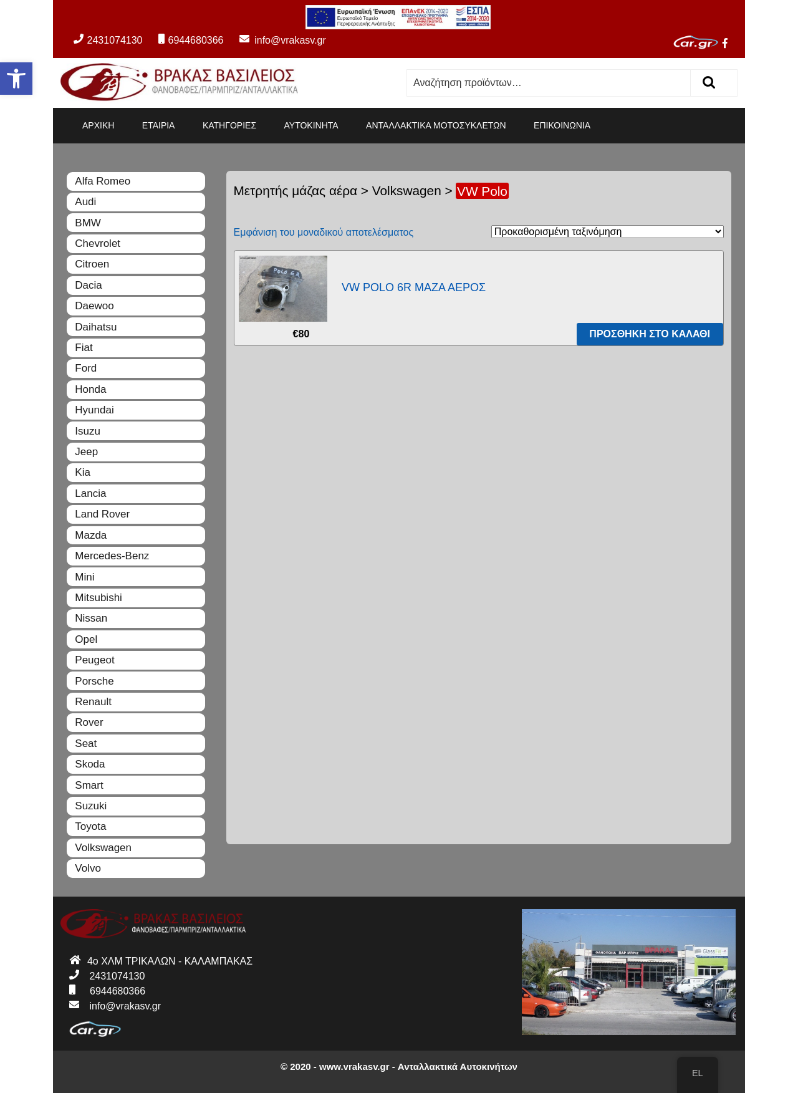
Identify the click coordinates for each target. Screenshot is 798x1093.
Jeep (86, 452)
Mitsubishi (98, 598)
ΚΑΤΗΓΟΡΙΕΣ (229, 125)
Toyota (90, 826)
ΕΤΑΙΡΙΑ (158, 125)
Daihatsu (96, 327)
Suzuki (91, 806)
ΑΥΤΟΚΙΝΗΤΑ (311, 125)
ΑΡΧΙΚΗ (98, 125)
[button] (16, 78)
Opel (86, 639)
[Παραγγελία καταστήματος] (607, 231)
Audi (85, 202)
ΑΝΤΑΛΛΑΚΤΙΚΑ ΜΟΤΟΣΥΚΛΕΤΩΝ (436, 125)
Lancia (90, 493)
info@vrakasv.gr (276, 40)
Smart (89, 785)
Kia (82, 472)
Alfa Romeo (102, 181)
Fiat (83, 348)
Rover (89, 722)
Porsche (94, 681)
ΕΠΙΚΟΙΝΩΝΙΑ (562, 125)
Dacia (88, 285)
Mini (84, 577)
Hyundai (94, 410)
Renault (93, 702)
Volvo (88, 868)
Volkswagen (406, 190)
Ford (86, 368)
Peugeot (94, 660)
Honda (90, 389)
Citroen (92, 264)
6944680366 (190, 40)
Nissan (91, 618)
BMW (88, 223)
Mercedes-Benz (112, 556)
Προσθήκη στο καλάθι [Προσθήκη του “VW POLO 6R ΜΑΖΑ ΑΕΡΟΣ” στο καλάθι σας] (649, 334)
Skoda (90, 764)
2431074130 (108, 40)
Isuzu (87, 431)
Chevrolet (97, 243)
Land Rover (102, 514)
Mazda (91, 535)
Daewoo (94, 306)
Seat (86, 743)
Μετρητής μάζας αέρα (296, 190)
